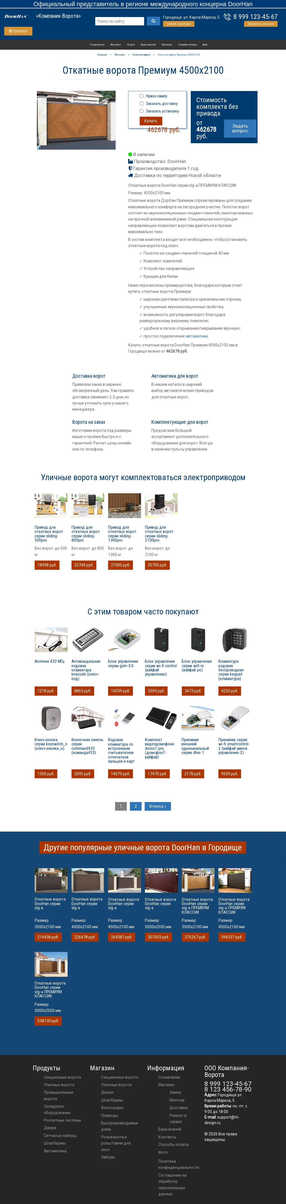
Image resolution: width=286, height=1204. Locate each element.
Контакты (167, 44)
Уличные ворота (59, 1085)
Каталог (18, 31)
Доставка (179, 1107)
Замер (175, 1092)
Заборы (108, 1157)
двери (107, 1092)
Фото (205, 44)
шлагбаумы (112, 1100)
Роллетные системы (62, 1120)
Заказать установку (162, 111)
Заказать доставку (162, 104)
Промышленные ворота (58, 1095)
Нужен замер (156, 96)
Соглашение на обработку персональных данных (172, 1184)
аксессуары (112, 1107)
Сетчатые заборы (60, 1135)
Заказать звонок (261, 24)
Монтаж (177, 1100)
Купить (151, 121)
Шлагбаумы (55, 1143)
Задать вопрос (240, 128)
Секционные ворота (62, 1077)
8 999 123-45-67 (255, 17)
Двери (50, 1128)
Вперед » (157, 806)
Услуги (131, 44)
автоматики (197, 336)
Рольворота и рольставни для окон (116, 1143)
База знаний (148, 44)
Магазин (115, 44)
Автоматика (55, 1151)
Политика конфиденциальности (178, 1164)
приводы (109, 1115)
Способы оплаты (187, 44)
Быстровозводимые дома (119, 1126)
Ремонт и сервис (178, 1118)
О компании (97, 44)
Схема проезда (178, 24)
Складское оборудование (57, 1109)
